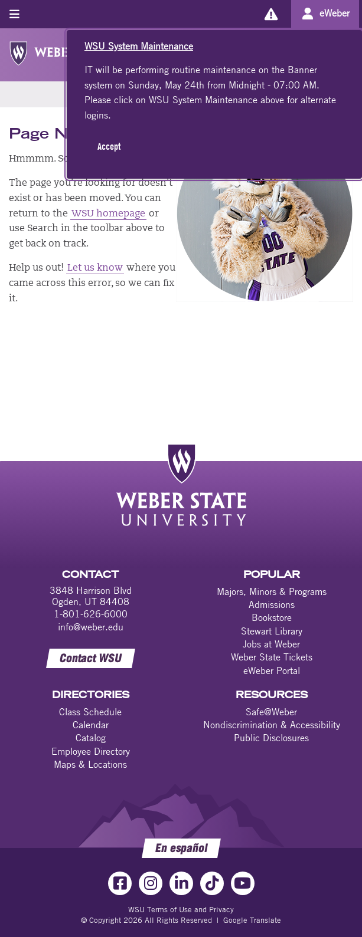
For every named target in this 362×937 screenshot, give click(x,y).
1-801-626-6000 (91, 614)
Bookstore (272, 617)
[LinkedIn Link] (181, 883)
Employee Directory (90, 751)
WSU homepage (108, 214)
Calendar (91, 725)
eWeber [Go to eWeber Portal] (334, 13)
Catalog (91, 738)
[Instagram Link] (150, 883)
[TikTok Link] (212, 883)
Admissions (272, 604)
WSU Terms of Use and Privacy (181, 909)
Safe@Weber (271, 712)
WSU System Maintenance (138, 46)
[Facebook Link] (120, 883)
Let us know (95, 268)
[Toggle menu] (14, 14)
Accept (108, 146)
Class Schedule (90, 712)
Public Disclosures (271, 738)
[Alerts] (270, 14)
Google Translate (252, 920)
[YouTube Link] (243, 883)
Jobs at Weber (271, 644)
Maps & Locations (90, 764)
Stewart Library (271, 631)
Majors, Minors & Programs (272, 591)
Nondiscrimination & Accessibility (271, 725)
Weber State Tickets (271, 657)
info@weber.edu (90, 627)
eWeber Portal (271, 670)
